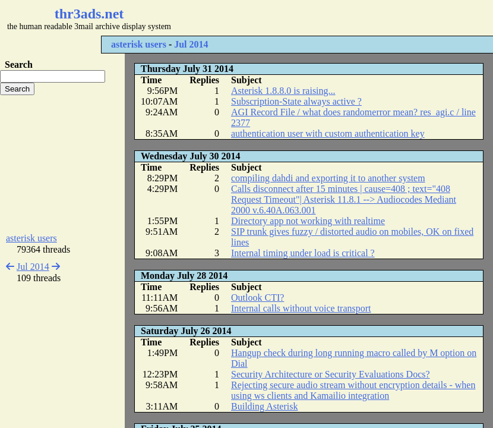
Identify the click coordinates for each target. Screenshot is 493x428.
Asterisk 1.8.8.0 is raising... (283, 91)
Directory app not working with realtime (308, 221)
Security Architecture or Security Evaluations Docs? (330, 374)
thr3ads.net (89, 13)
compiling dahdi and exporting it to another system (328, 178)
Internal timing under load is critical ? (303, 253)
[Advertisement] (62, 164)
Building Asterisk (264, 406)
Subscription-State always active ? (296, 101)
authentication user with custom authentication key (328, 133)
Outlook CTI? (257, 297)
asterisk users (138, 44)
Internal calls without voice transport (301, 308)
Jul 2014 (191, 44)
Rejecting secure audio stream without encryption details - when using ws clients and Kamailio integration (353, 390)
